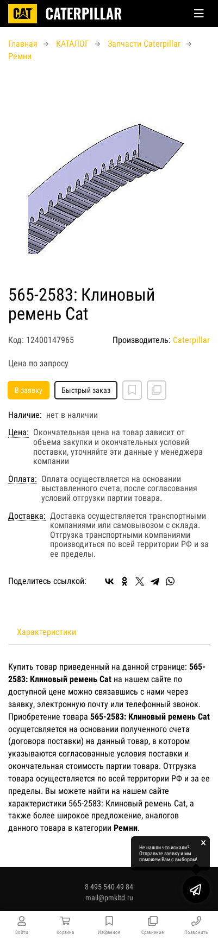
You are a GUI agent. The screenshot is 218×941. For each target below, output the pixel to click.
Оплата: (22, 479)
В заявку (28, 390)
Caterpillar (191, 340)
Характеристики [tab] (46, 632)
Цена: (18, 432)
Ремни (20, 56)
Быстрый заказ (85, 390)
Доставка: (27, 516)
